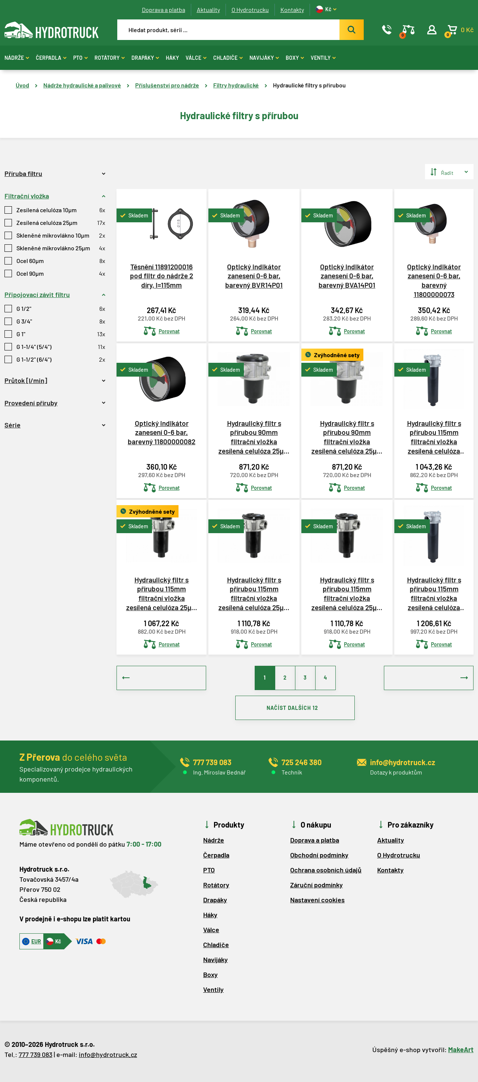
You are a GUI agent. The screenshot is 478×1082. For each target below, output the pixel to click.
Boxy (295, 58)
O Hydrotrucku (250, 9)
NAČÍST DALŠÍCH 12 (295, 710)
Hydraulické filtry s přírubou (309, 85)
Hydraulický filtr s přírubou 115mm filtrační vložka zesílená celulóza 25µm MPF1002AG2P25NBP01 (347, 593)
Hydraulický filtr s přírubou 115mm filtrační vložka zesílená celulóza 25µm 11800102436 (434, 593)
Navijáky (264, 58)
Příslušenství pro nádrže (167, 85)
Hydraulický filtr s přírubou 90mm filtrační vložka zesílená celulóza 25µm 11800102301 (253, 437)
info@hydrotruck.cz (108, 1058)
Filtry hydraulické (236, 85)
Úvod (22, 85)
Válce (196, 58)
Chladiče (228, 58)
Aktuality (208, 9)
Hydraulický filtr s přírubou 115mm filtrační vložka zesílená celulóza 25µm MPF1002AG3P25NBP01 (254, 593)
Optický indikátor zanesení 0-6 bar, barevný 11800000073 (434, 280)
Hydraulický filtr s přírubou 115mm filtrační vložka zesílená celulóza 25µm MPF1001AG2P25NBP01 (161, 593)
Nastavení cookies (317, 903)
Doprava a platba (163, 9)
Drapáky (145, 58)
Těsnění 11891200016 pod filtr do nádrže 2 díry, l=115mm (161, 275)
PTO (80, 58)
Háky (172, 58)
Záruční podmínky (316, 888)
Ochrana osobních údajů (325, 873)
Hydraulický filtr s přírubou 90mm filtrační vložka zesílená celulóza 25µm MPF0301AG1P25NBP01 (347, 437)
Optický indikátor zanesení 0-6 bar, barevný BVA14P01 (347, 275)
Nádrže (16, 58)
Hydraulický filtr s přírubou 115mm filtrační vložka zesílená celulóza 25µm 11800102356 (434, 437)
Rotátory (109, 58)
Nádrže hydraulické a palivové (82, 85)
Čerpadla (51, 58)
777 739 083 (35, 1058)
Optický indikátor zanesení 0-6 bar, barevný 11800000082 (161, 432)
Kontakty (292, 9)
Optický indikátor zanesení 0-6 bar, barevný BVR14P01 (254, 275)
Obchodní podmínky (319, 858)
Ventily (323, 58)
